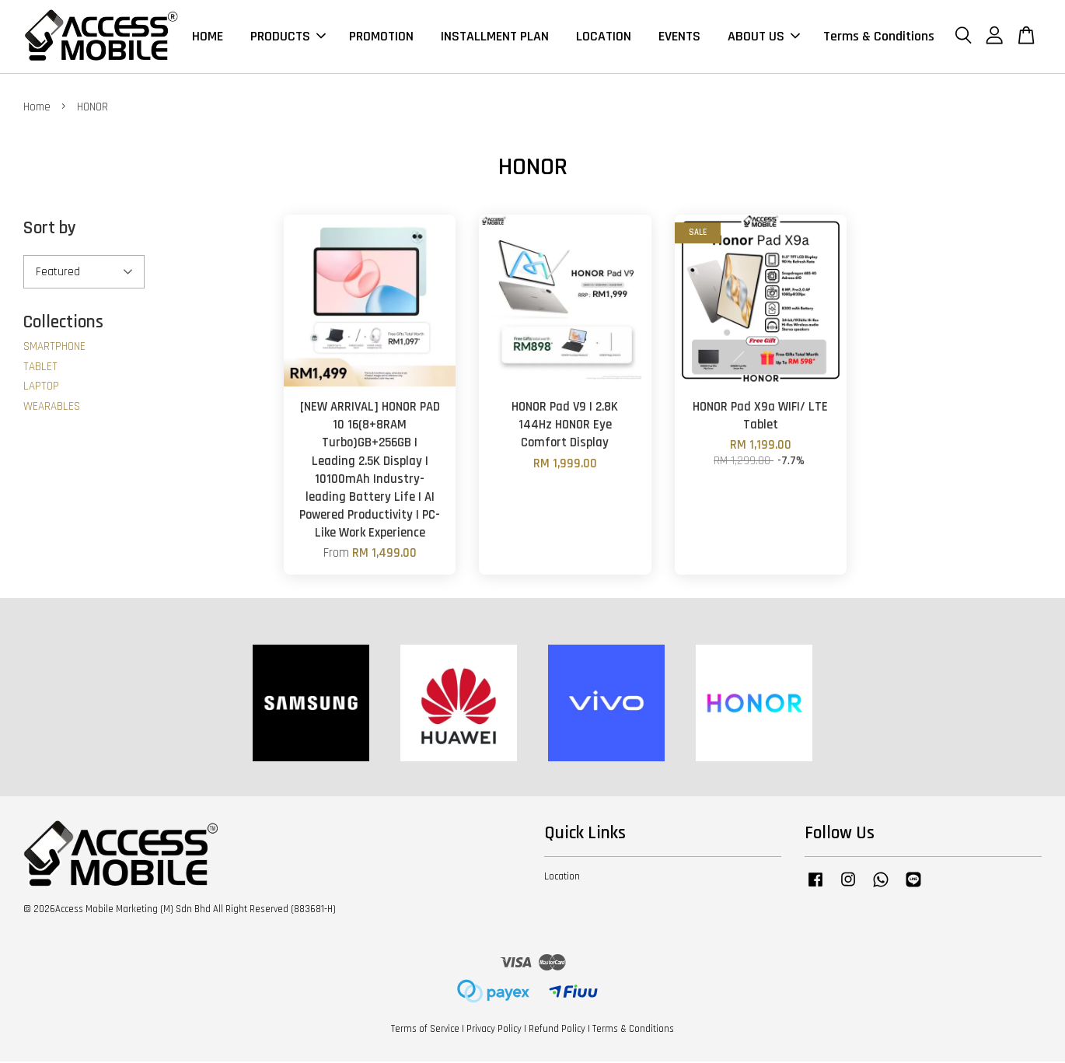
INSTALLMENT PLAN (495, 37)
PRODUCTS (288, 37)
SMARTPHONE (54, 348)
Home (37, 108)
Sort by (49, 230)
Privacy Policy (494, 1030)
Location (562, 877)
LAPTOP (41, 387)
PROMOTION (381, 37)
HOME (207, 37)
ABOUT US (764, 37)
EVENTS (679, 37)
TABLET (40, 368)
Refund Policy (557, 1030)
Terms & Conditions (878, 37)
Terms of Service (425, 1030)
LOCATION (603, 37)
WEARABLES (51, 407)
